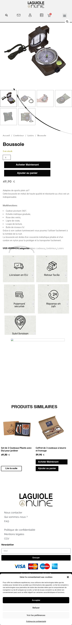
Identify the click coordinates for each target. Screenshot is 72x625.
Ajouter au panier (27, 173)
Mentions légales (14, 540)
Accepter (36, 600)
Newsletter (7, 551)
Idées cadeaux (37, 248)
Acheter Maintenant (27, 165)
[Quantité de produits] (7, 157)
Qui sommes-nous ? (16, 523)
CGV (6, 545)
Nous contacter (13, 519)
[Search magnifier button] (6, 15)
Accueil (6, 135)
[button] (67, 577)
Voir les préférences (36, 615)
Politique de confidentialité (36, 621)
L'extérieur (18, 135)
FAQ (6, 527)
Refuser (36, 608)
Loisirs (31, 135)
